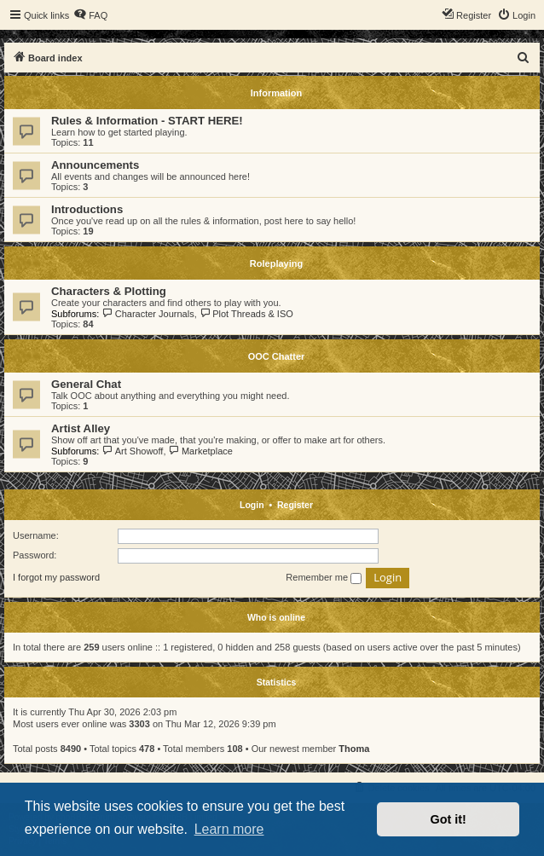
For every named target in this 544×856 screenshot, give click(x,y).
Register (295, 505)
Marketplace (201, 451)
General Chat (86, 384)
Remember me (324, 578)
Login (252, 505)
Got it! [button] (448, 819)
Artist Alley (80, 428)
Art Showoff (132, 451)
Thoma (354, 748)
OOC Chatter (276, 356)
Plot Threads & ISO (246, 314)
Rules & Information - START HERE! (147, 120)
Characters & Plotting (108, 291)
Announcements (95, 165)
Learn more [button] (229, 829)
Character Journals (147, 314)
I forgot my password (56, 577)
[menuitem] (90, 15)
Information (277, 93)
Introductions (87, 209)
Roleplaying (276, 263)
